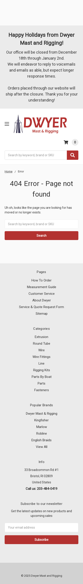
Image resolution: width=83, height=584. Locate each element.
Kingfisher (41, 420)
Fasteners (41, 390)
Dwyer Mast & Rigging (41, 414)
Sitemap (42, 314)
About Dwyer (41, 300)
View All (41, 447)
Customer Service (42, 294)
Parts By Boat (42, 377)
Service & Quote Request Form (41, 307)
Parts (41, 383)
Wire (41, 350)
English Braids (41, 440)
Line (41, 363)
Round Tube (41, 344)
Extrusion (41, 337)
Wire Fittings (41, 357)
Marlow (41, 427)
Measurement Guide (41, 287)
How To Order (41, 280)
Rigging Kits (41, 370)
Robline (41, 434)
